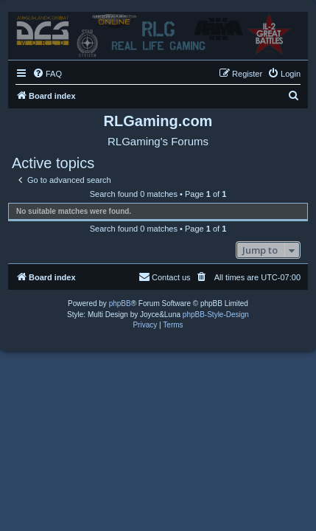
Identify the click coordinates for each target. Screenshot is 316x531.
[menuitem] (47, 74)
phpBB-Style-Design (216, 314)
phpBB (120, 303)
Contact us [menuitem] (164, 276)
